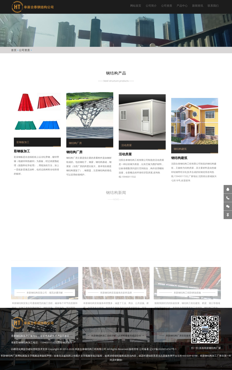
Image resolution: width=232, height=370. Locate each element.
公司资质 (166, 5)
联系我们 (213, 5)
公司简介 (151, 5)
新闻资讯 (197, 5)
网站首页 (135, 5)
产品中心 (182, 5)
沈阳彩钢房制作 (63, 342)
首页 (14, 50)
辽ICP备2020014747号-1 (163, 349)
